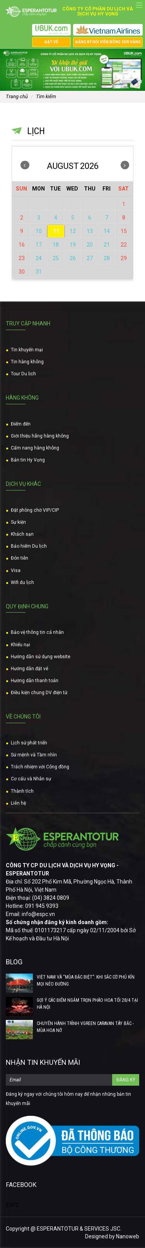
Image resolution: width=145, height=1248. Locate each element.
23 (22, 258)
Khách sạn (22, 534)
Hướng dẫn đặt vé (29, 668)
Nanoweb (127, 1236)
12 (73, 231)
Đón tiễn (19, 558)
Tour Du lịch (23, 373)
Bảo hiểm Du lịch (29, 546)
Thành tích (22, 791)
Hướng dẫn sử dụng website (40, 656)
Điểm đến (21, 424)
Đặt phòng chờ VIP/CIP (35, 510)
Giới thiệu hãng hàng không (40, 436)
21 (107, 245)
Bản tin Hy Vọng (28, 460)
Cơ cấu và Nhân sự (31, 778)
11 (56, 231)
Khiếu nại (20, 644)
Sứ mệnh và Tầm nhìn (34, 755)
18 (56, 245)
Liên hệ (18, 803)
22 (124, 245)
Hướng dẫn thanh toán (34, 680)
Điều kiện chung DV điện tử (39, 692)
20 (90, 245)
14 (107, 231)
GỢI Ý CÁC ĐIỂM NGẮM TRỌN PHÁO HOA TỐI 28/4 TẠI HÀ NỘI (87, 1004)
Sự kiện (18, 522)
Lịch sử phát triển (29, 743)
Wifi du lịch (22, 582)
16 (22, 245)
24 (39, 258)
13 (90, 231)
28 (107, 258)
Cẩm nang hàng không (35, 448)
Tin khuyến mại (27, 349)
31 (39, 272)
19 (73, 245)
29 (124, 258)
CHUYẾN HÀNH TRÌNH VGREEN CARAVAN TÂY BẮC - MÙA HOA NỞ (85, 1027)
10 (39, 231)
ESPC (12, 1205)
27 (90, 258)
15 (124, 231)
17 (39, 245)
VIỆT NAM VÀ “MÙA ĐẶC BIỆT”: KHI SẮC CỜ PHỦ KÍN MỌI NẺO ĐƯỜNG (86, 980)
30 (22, 272)
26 (73, 258)
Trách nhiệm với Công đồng (40, 767)
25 (56, 258)
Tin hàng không (27, 361)
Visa (15, 570)
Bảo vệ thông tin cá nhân (37, 632)
